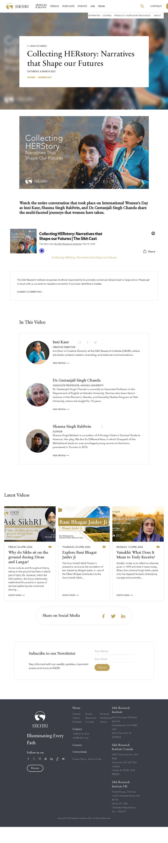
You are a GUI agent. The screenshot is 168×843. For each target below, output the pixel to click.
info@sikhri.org (80, 753)
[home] (17, 6)
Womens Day (45, 77)
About (157, 15)
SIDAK (101, 6)
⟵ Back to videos (37, 46)
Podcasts (68, 6)
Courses (107, 15)
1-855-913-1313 (81, 750)
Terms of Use (95, 775)
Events (82, 6)
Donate (35, 784)
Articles (76, 730)
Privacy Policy (80, 775)
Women (31, 77)
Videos (54, 6)
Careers (77, 761)
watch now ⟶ (16, 611)
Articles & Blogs (41, 6)
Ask (92, 6)
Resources (144, 15)
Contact (156, 6)
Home (76, 724)
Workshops (132, 15)
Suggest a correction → (30, 292)
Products (119, 15)
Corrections (80, 768)
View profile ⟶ (61, 379)
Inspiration (94, 15)
